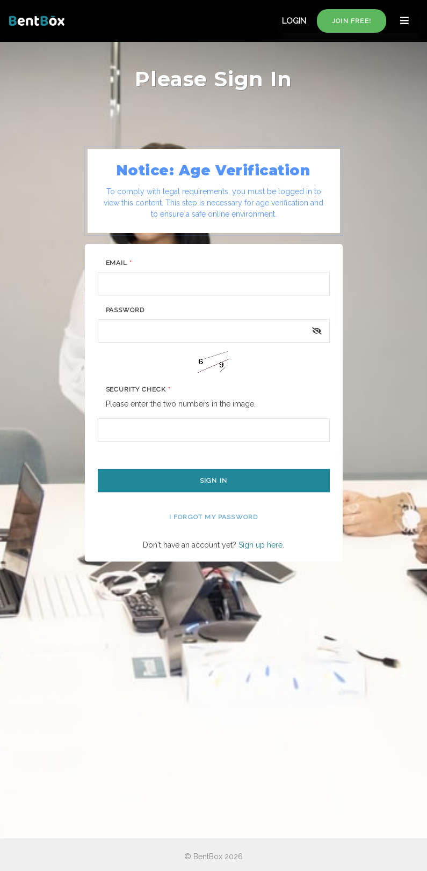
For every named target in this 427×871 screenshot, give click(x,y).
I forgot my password (213, 517)
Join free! (351, 21)
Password (125, 310)
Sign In (213, 480)
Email (119, 263)
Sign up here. (261, 545)
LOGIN (294, 21)
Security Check (138, 389)
